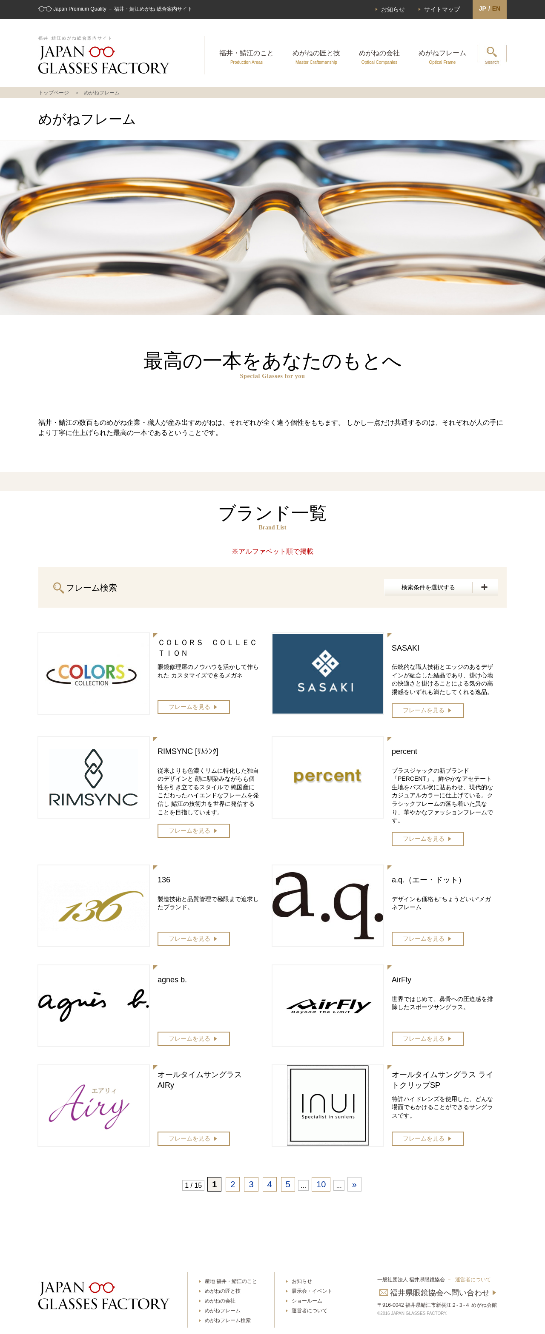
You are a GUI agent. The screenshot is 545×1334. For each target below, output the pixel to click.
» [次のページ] (354, 1184)
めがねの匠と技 (316, 57)
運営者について (309, 1311)
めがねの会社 (379, 57)
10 (321, 1184)
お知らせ (393, 9)
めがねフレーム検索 (228, 1320)
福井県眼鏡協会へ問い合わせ (440, 1292)
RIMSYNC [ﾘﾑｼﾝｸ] (188, 751)
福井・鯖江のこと (246, 57)
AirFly (401, 980)
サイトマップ (442, 9)
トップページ (53, 93)
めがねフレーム (442, 57)
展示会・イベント (312, 1291)
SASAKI (405, 648)
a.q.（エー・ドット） (429, 880)
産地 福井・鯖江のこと (231, 1281)
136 (164, 880)
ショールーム (307, 1301)
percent (404, 751)
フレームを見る (189, 706)
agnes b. (172, 980)
